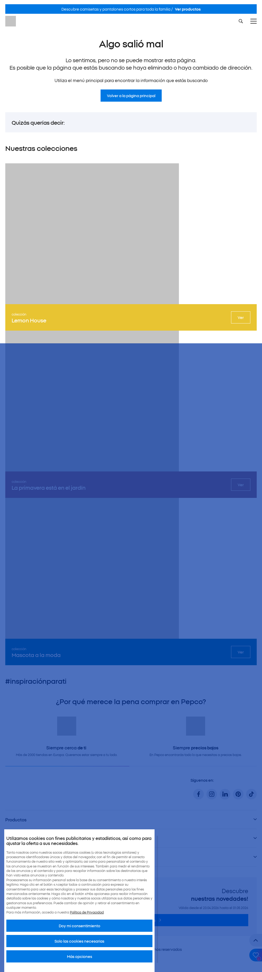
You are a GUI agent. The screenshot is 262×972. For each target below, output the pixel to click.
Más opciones (79, 956)
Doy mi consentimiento (79, 925)
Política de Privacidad (87, 912)
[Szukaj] (241, 21)
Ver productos (188, 9)
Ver (241, 317)
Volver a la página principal (131, 95)
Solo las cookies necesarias (79, 941)
